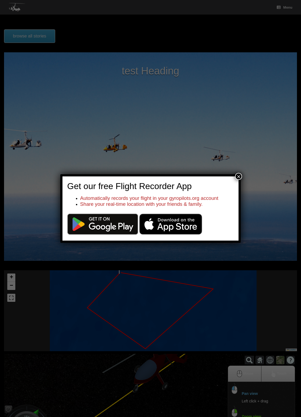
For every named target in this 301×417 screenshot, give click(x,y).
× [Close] (238, 176)
